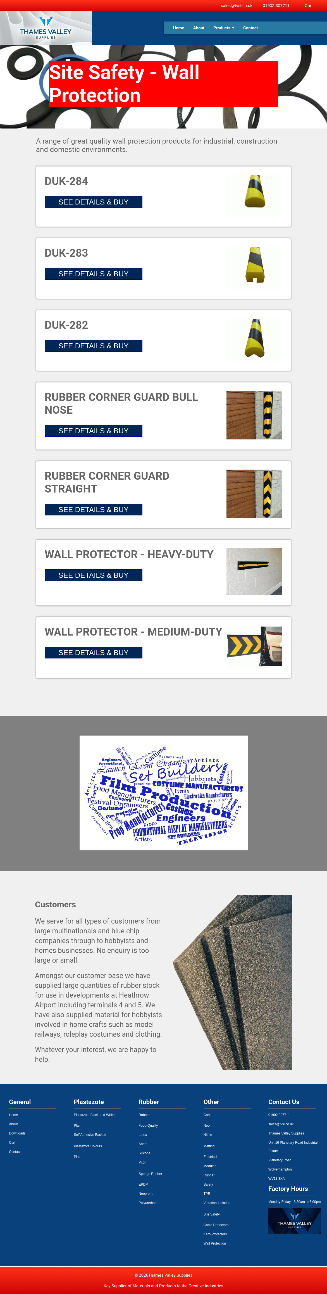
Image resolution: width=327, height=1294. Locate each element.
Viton (142, 1162)
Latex (143, 1135)
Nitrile (208, 1135)
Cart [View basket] (308, 5)
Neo (207, 1126)
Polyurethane (149, 1203)
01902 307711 (276, 5)
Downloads (17, 1133)
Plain (77, 1126)
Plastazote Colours (88, 1146)
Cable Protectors (216, 1225)
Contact (250, 27)
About (198, 27)
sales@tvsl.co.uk (236, 5)
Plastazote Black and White (94, 1115)
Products (223, 27)
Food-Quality (148, 1126)
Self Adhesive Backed (90, 1135)
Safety (208, 1184)
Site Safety (212, 1214)
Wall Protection (215, 1243)
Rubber (144, 1115)
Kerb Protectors (215, 1234)
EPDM (144, 1184)
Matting (209, 1146)
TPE (207, 1194)
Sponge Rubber (150, 1174)
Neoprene (146, 1194)
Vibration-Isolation (217, 1203)
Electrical (210, 1157)
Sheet (143, 1144)
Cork (207, 1115)
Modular (210, 1166)
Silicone (145, 1153)
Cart (12, 1143)
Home (178, 27)
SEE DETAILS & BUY (93, 202)
